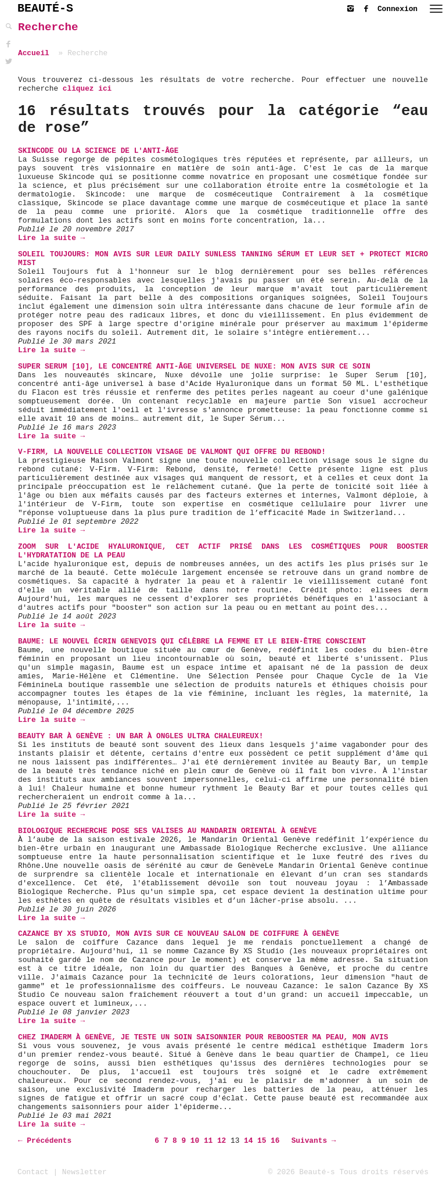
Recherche (48, 27)
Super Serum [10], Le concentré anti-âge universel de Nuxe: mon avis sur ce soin (194, 366)
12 (221, 1140)
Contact (33, 1172)
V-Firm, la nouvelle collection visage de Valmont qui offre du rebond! (172, 452)
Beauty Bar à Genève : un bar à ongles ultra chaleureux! (140, 736)
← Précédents (44, 1140)
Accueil (33, 53)
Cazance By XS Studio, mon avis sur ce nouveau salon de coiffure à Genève (178, 933)
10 (194, 1140)
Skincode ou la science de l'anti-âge (98, 150)
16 (275, 1140)
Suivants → (314, 1140)
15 (261, 1140)
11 (208, 1140)
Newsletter (84, 1172)
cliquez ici (87, 88)
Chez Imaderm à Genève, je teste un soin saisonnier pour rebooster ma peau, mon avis (203, 1037)
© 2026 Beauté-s (301, 1172)
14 (248, 1140)
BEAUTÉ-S (45, 8)
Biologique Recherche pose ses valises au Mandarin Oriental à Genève (167, 831)
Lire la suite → (51, 238)
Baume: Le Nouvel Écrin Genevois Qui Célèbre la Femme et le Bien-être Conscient (192, 641)
